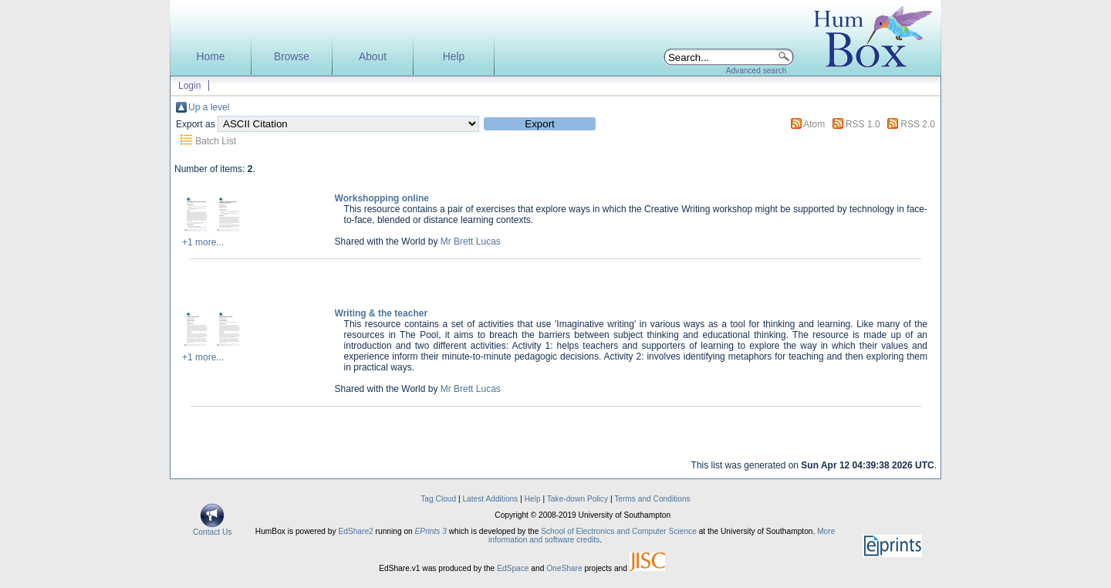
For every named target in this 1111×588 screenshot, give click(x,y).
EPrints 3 (431, 531)
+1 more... (203, 242)
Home (211, 57)
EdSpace (512, 568)
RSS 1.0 (863, 124)
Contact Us (212, 528)
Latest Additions (490, 499)
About (373, 57)
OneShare (564, 568)
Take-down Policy (577, 499)
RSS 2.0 (917, 124)
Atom (814, 124)
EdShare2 (355, 531)
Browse (291, 57)
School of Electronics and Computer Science (619, 531)
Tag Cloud (438, 499)
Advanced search (756, 70)
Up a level (208, 107)
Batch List (215, 141)
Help (453, 57)
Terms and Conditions (652, 499)
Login (189, 85)
